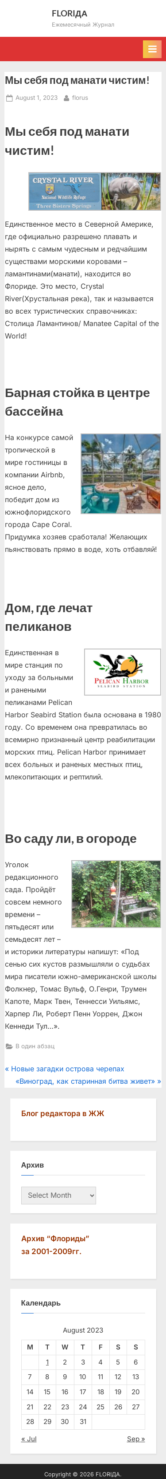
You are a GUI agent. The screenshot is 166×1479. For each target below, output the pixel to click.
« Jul (29, 1439)
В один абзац (34, 1046)
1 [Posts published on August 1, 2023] (47, 1362)
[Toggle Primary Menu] (152, 49)
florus (80, 97)
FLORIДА (70, 13)
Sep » (136, 1439)
